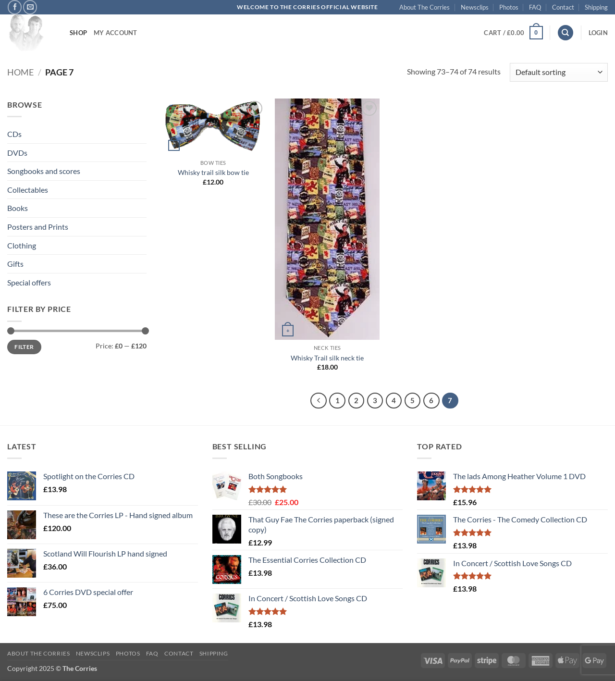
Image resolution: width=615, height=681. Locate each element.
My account (115, 33)
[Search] (565, 33)
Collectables (27, 189)
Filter (24, 346)
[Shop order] (559, 72)
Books (17, 207)
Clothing (21, 245)
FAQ (535, 7)
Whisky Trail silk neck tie (327, 358)
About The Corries (424, 7)
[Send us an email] (30, 7)
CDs (14, 133)
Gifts (15, 263)
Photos (508, 7)
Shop (78, 33)
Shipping (596, 7)
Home (20, 72)
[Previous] (318, 401)
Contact (563, 7)
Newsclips (475, 7)
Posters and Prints (37, 226)
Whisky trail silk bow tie (213, 172)
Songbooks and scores (43, 170)
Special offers (29, 282)
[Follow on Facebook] (15, 7)
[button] (513, 32)
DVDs (17, 152)
